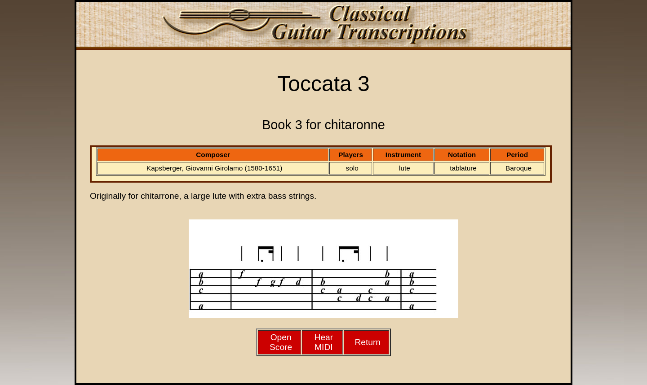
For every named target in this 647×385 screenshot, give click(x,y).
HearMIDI (324, 342)
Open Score (281, 342)
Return (368, 342)
